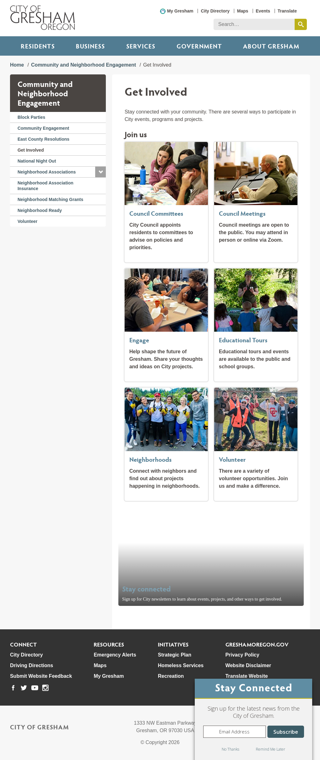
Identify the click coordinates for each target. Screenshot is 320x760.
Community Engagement (43, 128)
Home (17, 65)
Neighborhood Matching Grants (50, 199)
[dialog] (253, 719)
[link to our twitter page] (24, 688)
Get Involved (31, 150)
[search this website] (301, 24)
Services (140, 46)
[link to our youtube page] (34, 688)
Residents (38, 46)
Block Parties (31, 117)
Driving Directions (31, 665)
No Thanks (230, 749)
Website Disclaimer (248, 665)
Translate (287, 10)
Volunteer (28, 221)
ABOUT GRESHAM (271, 46)
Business (90, 46)
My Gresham (180, 10)
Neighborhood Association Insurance (45, 185)
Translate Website (246, 676)
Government (199, 46)
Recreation (171, 676)
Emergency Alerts (115, 654)
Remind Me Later (270, 749)
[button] (100, 172)
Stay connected (146, 588)
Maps (242, 10)
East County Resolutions (44, 139)
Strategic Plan (174, 654)
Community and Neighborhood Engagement (83, 65)
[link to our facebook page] (13, 688)
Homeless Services (181, 665)
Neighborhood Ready (40, 210)
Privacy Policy (242, 654)
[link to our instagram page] (45, 688)
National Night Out (37, 161)
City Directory (215, 10)
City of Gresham (39, 726)
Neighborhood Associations (47, 171)
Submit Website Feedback (41, 676)
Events (263, 10)
